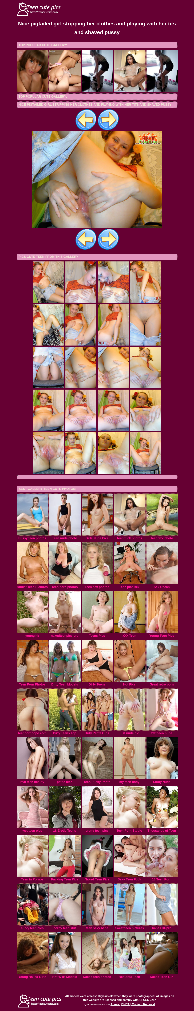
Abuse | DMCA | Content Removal (132, 1004)
